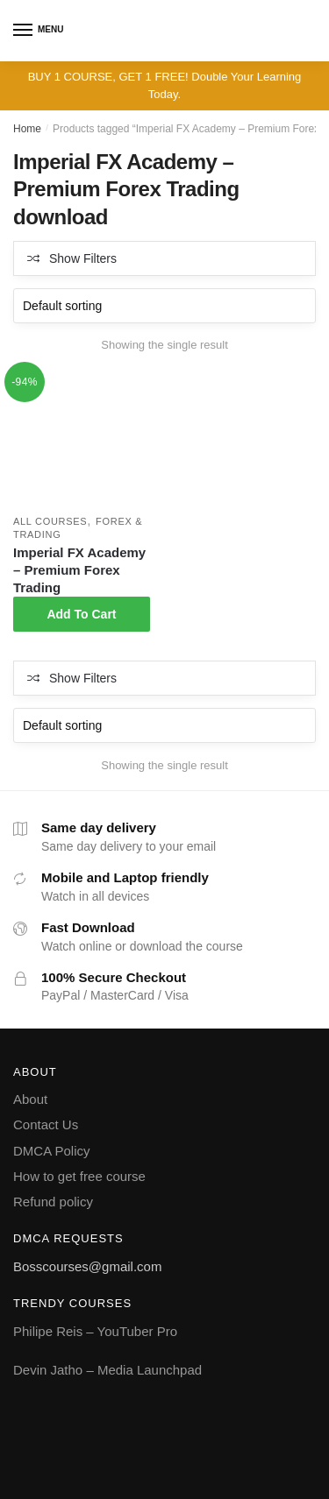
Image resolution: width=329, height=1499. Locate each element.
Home (27, 129)
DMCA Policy (51, 1150)
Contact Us (45, 1124)
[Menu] (23, 31)
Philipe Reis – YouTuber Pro (95, 1331)
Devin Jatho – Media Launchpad (107, 1369)
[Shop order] (164, 305)
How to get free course (79, 1176)
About (30, 1099)
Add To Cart (81, 614)
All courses (50, 521)
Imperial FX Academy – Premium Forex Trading (79, 570)
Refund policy (53, 1201)
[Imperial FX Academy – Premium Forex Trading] (81, 439)
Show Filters (83, 258)
